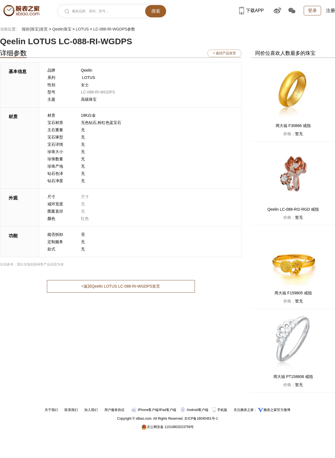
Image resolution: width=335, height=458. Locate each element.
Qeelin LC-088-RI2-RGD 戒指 (293, 209)
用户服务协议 (114, 410)
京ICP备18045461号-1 (201, 419)
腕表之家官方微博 (277, 410)
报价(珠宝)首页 (35, 29)
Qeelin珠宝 (61, 29)
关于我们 (51, 410)
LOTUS (82, 29)
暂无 (293, 133)
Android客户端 (195, 410)
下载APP (251, 10)
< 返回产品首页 (224, 53)
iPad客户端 (167, 410)
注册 (330, 10)
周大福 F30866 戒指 (293, 125)
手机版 (220, 410)
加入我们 (91, 410)
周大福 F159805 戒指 (293, 293)
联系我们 (71, 410)
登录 (312, 10)
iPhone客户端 (144, 410)
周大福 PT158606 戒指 (293, 376)
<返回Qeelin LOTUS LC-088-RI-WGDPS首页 (121, 286)
